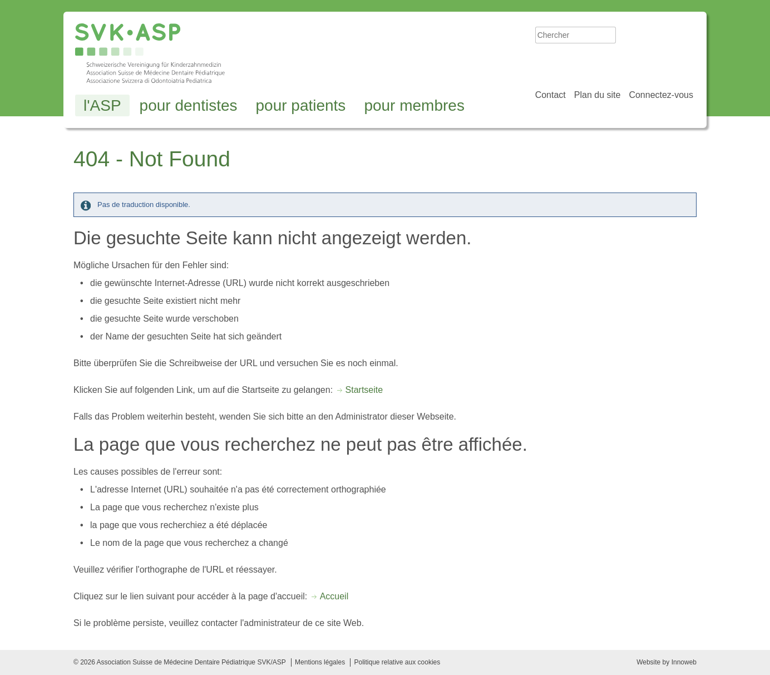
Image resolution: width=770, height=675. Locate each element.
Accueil (334, 596)
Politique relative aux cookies (397, 662)
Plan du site (597, 95)
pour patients (300, 105)
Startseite (364, 390)
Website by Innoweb (666, 662)
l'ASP (102, 105)
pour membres (414, 105)
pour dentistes (189, 105)
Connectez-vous (661, 95)
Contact (550, 95)
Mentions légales (320, 662)
